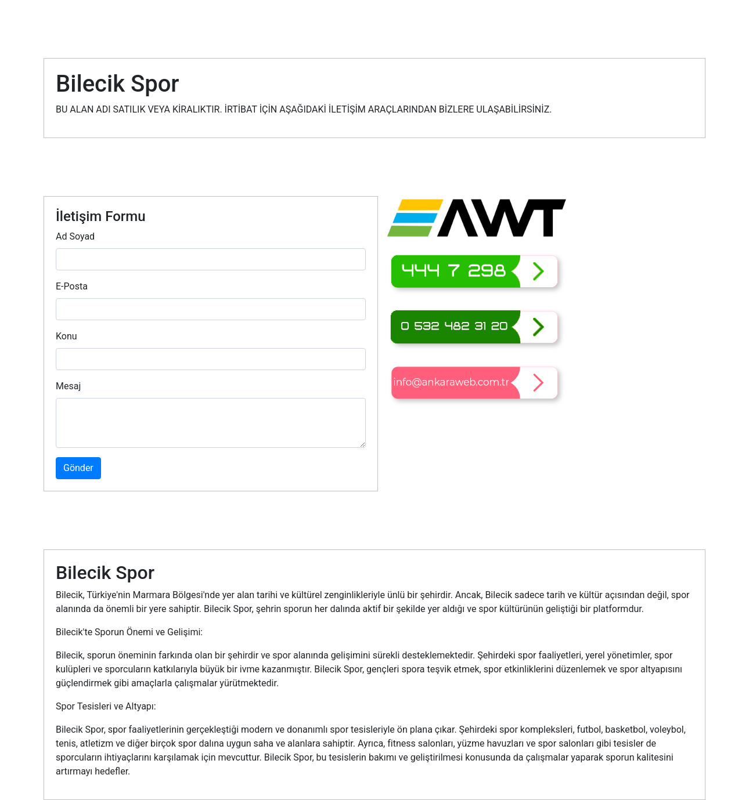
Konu (66, 336)
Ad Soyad (75, 236)
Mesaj (68, 386)
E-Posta (72, 286)
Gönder (78, 467)
